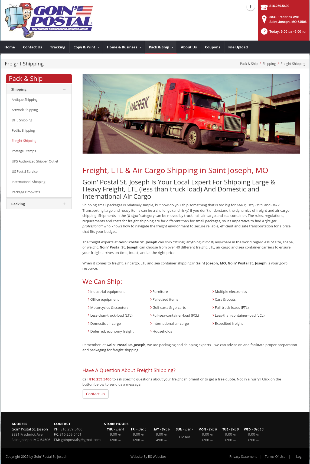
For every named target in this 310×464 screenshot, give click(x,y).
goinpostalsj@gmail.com (81, 439)
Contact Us (95, 393)
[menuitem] (10, 47)
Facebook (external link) (251, 6)
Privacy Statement (243, 456)
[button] (283, 33)
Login (300, 456)
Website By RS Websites (148, 456)
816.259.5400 (279, 6)
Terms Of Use (275, 456)
